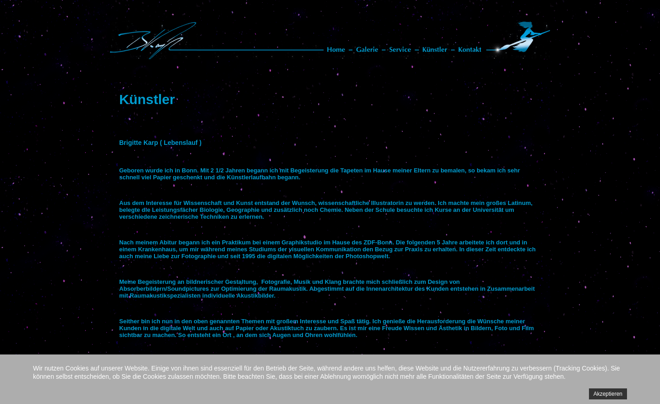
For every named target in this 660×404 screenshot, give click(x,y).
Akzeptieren (608, 394)
